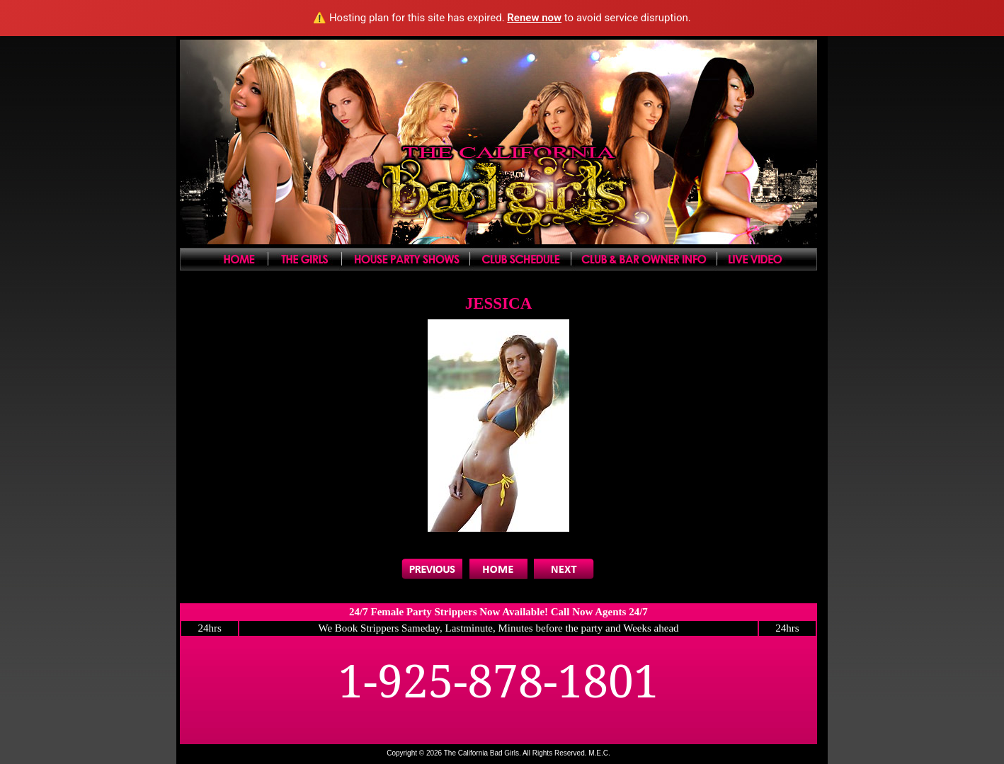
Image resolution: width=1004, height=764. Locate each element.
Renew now (534, 17)
